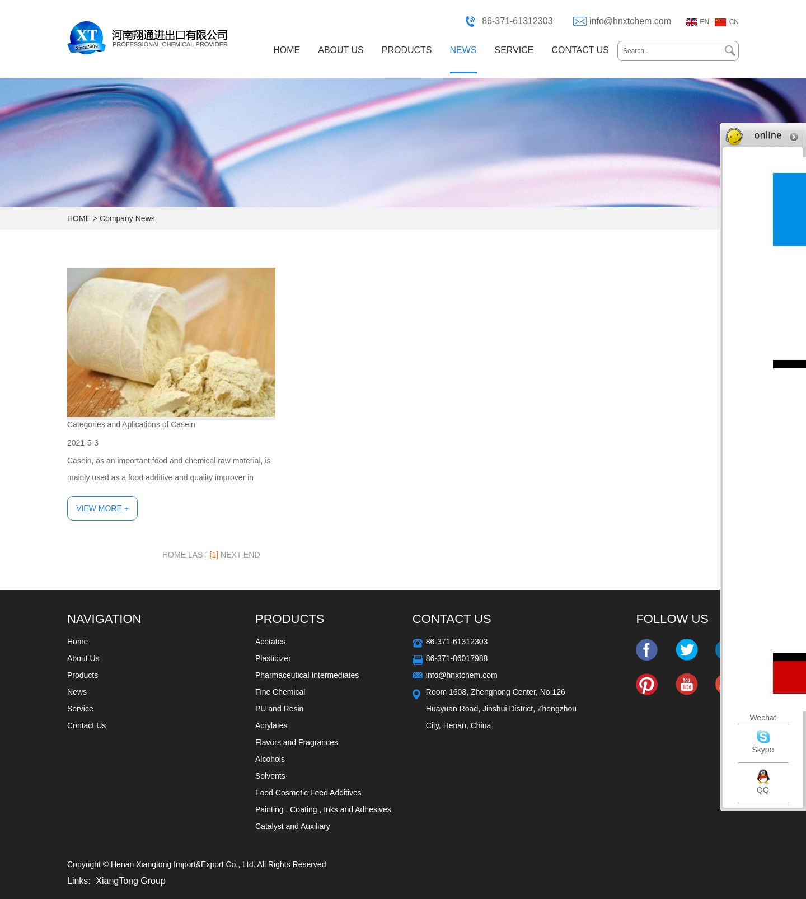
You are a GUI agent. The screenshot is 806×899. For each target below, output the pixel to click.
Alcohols (270, 759)
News (77, 691)
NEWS (463, 50)
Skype (763, 749)
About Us (83, 658)
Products (82, 675)
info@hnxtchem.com (630, 21)
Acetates (270, 641)
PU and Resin (279, 708)
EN (705, 22)
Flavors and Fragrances (296, 742)
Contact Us (86, 725)
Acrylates (271, 725)
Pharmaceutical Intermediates (307, 675)
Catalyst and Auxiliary (292, 826)
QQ (763, 789)
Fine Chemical (280, 691)
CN (734, 22)
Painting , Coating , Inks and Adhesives (323, 809)
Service (80, 708)
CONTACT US (580, 50)
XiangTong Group (131, 881)
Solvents (270, 775)
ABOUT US (341, 50)
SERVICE (514, 50)
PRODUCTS (407, 50)
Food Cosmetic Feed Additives (308, 792)
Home (77, 641)
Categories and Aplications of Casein (131, 424)
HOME (286, 50)
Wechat (762, 717)
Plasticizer (273, 658)
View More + (102, 508)
